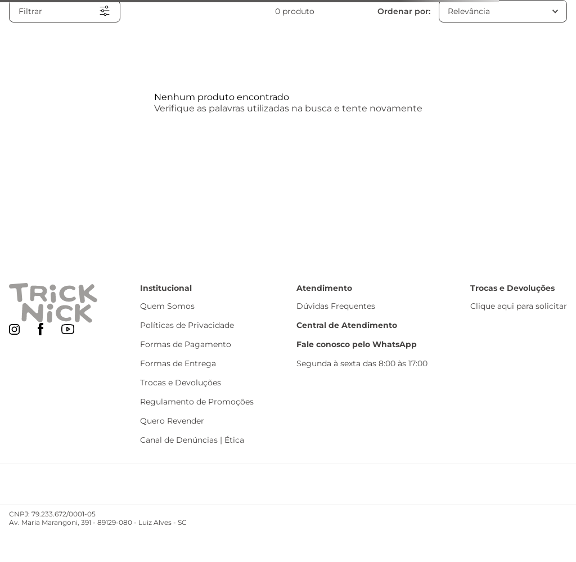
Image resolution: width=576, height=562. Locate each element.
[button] (64, 11)
